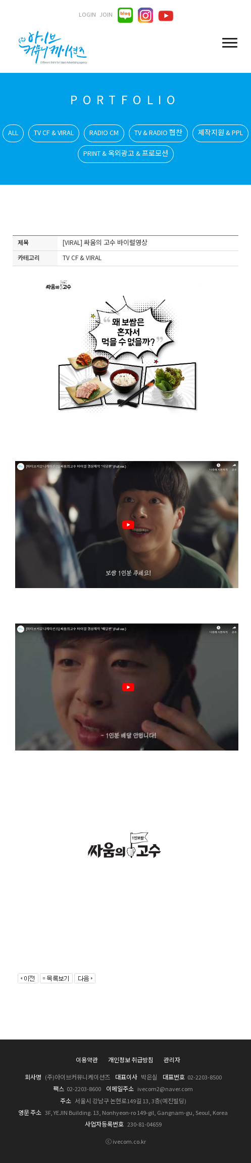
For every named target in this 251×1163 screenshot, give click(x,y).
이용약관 (87, 1060)
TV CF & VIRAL (54, 133)
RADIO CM (104, 133)
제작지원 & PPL (220, 133)
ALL (13, 133)
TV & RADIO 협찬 (158, 133)
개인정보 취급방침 (131, 1060)
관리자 (172, 1060)
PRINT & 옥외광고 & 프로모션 (125, 153)
